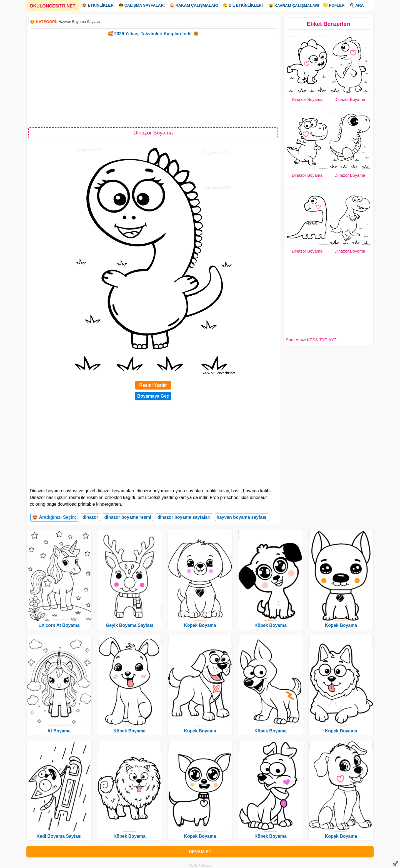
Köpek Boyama (129, 731)
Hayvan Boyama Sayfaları (79, 21)
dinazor (90, 517)
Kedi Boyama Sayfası (58, 836)
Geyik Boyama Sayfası (129, 625)
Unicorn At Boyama (58, 625)
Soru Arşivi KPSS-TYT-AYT (311, 339)
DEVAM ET (200, 851)
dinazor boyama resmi (127, 517)
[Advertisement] (153, 83)
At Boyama (59, 731)
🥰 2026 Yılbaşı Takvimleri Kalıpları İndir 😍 (153, 33)
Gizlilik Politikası (200, 865)
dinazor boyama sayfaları (184, 517)
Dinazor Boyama (307, 99)
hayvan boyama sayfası (241, 517)
